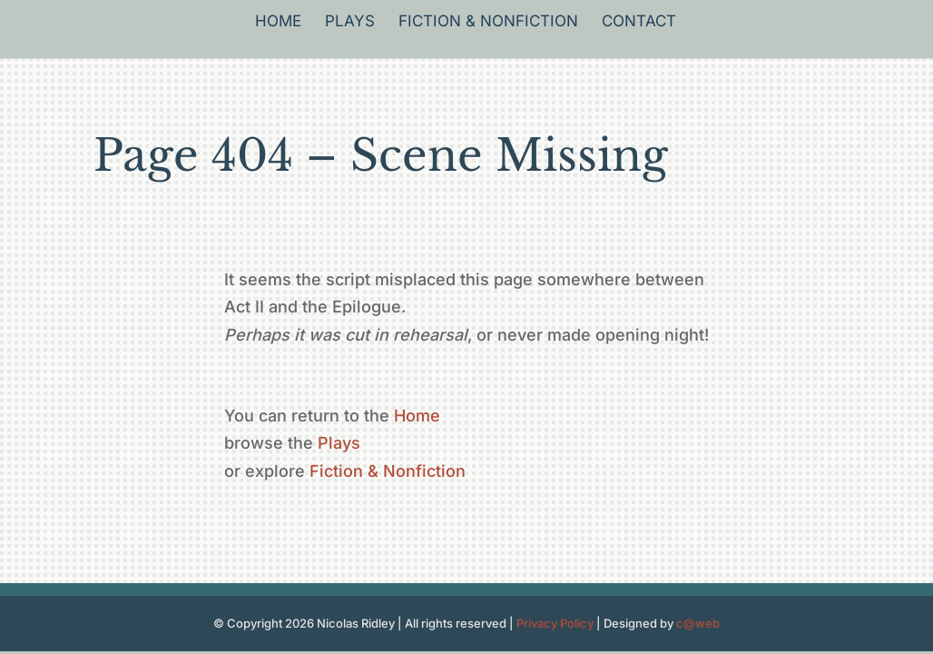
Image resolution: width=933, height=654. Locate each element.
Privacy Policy (555, 623)
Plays (350, 22)
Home (278, 22)
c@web (698, 623)
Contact (639, 22)
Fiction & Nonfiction (488, 22)
